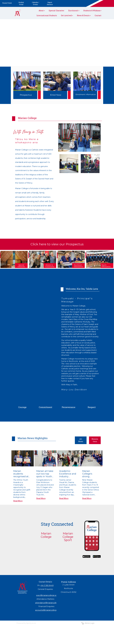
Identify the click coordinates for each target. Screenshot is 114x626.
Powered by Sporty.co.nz (26, 623)
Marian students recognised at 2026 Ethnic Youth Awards (21, 474)
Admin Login (87, 623)
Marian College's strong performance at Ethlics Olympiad (90, 474)
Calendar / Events (35, 3)
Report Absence (50, 3)
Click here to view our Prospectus (57, 244)
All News (80, 440)
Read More (18, 501)
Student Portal (21, 3)
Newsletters (95, 440)
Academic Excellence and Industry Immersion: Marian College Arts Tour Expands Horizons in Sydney (67, 474)
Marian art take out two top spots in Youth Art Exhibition (44, 474)
